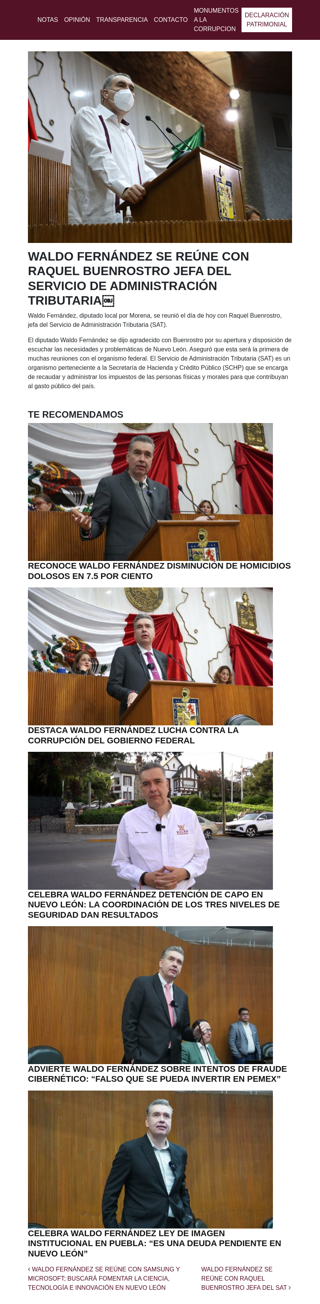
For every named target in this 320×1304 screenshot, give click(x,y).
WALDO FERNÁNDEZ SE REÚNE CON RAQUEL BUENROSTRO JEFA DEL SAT (246, 1278)
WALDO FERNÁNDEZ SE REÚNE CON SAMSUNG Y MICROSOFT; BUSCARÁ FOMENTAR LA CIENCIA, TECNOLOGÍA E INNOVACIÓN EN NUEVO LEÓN (104, 1278)
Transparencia (122, 19)
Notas (48, 19)
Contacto (171, 19)
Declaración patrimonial (267, 20)
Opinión (77, 19)
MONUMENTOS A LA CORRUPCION (216, 19)
